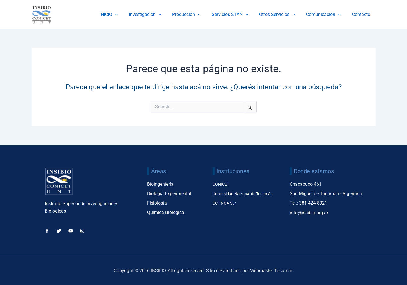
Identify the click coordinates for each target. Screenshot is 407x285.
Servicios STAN (236, 14)
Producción (194, 14)
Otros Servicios (281, 14)
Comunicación (326, 14)
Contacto (362, 14)
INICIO (120, 14)
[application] (126, 14)
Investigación (154, 14)
